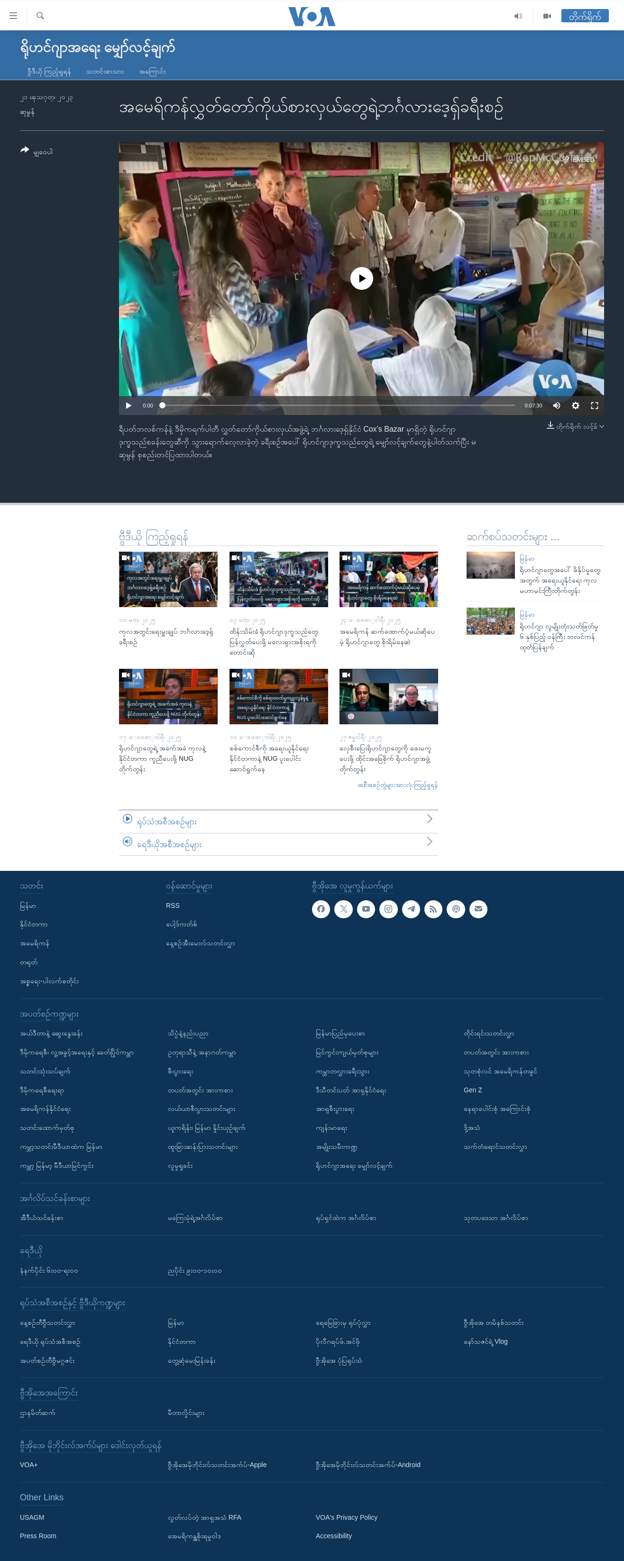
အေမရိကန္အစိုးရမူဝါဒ (194, 1536)
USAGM (32, 1517)
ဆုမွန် (27, 111)
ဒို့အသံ (472, 1127)
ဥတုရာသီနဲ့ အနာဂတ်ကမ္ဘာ (202, 1052)
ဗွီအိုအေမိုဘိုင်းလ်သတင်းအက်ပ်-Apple (217, 1465)
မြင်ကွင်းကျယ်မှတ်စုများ (347, 1052)
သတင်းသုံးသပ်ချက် (45, 1071)
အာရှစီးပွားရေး (335, 1108)
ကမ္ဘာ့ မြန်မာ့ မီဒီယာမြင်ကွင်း (56, 1165)
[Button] (36, 152)
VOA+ (29, 1465)
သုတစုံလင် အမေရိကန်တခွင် (500, 1071)
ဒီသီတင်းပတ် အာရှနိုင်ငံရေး (351, 1090)
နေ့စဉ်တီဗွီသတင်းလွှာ (47, 1322)
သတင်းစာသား (105, 71)
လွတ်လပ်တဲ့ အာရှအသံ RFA (204, 1517)
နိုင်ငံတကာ (34, 924)
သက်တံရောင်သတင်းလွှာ (495, 1146)
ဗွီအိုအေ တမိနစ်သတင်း (493, 1322)
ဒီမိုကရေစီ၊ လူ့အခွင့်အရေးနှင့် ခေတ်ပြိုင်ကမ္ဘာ (77, 1052)
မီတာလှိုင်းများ (186, 1412)
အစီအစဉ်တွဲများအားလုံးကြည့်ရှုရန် (398, 784)
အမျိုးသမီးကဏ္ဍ (337, 1146)
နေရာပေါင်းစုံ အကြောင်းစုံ (497, 1108)
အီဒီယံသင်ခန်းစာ (42, 1217)
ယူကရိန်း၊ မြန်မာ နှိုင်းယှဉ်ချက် (207, 1127)
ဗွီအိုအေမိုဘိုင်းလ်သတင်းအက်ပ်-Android (368, 1465)
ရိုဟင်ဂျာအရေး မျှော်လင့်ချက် (354, 1165)
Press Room (38, 1536)
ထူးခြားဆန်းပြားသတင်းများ (203, 1146)
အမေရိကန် (34, 943)
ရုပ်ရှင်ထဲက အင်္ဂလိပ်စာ (346, 1217)
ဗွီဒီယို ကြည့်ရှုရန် (49, 71)
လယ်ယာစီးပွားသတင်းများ (201, 1108)
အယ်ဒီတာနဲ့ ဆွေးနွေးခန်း (51, 1033)
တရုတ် (28, 962)
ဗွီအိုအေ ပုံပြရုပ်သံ (339, 1360)
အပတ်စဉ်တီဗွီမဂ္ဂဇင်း (47, 1360)
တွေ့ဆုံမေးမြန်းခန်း (191, 1360)
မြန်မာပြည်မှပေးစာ (340, 1033)
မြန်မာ (527, 558)
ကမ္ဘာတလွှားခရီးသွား (342, 1071)
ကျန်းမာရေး (331, 1127)
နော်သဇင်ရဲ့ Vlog (486, 1341)
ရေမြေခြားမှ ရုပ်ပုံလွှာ (343, 1322)
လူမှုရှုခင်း (180, 1165)
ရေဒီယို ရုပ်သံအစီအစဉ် (50, 1341)
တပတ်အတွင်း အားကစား (200, 1090)
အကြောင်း (152, 71)
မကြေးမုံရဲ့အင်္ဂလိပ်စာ (195, 1217)
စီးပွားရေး (180, 1071)
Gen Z (473, 1090)
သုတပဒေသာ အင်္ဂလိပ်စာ (496, 1217)
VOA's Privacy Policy (346, 1517)
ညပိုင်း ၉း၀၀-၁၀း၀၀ (195, 1270)
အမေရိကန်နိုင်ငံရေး (45, 1108)
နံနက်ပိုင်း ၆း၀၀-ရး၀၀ (49, 1270)
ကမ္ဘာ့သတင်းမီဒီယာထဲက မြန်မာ (61, 1146)
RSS (173, 905)
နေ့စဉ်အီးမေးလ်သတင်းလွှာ (200, 943)
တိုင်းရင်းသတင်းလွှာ (489, 1033)
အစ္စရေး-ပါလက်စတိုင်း (49, 981)
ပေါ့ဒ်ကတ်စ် (181, 924)
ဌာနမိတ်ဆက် (37, 1412)
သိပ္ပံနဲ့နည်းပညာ (188, 1033)
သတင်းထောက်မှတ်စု (47, 1127)
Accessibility (334, 1536)
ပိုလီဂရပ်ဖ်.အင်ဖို (338, 1341)
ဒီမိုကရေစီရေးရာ (42, 1090)
